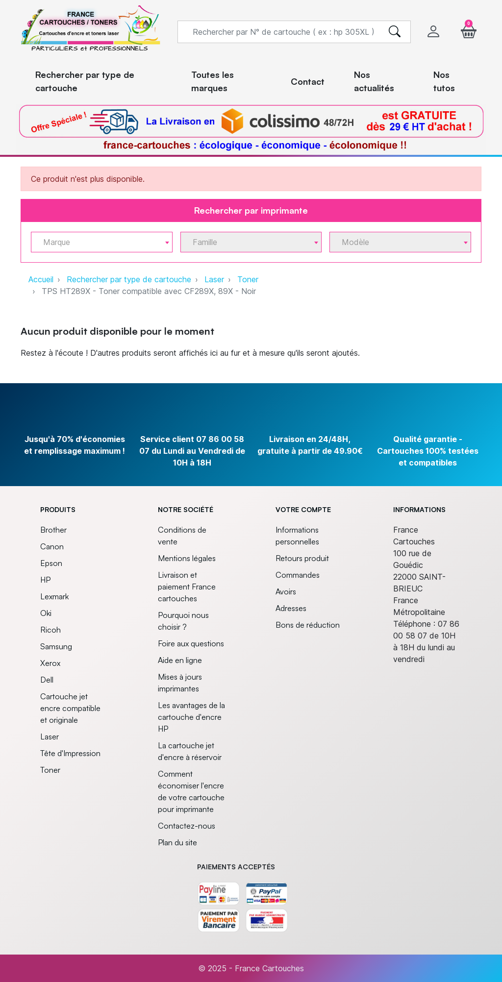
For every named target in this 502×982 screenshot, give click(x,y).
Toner (247, 279)
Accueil (40, 279)
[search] (394, 32)
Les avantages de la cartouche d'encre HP (191, 717)
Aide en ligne (180, 660)
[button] (468, 32)
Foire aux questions (191, 643)
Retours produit (302, 558)
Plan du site (177, 842)
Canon (52, 546)
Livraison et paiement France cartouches (187, 586)
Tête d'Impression (70, 753)
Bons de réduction (308, 625)
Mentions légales (187, 558)
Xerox (50, 663)
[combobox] (102, 242)
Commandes (298, 575)
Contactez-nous (186, 826)
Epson (51, 563)
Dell (46, 680)
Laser (214, 279)
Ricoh (50, 630)
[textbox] (97, 242)
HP (45, 580)
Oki (45, 613)
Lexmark (54, 596)
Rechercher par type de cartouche (129, 279)
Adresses (291, 608)
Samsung (56, 646)
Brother (53, 530)
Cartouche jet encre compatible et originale (70, 708)
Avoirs (286, 591)
